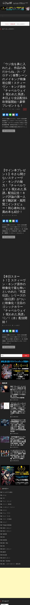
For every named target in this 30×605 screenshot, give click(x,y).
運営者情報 (7, 603)
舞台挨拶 (4, 515)
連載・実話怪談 (6, 521)
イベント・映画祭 (6, 465)
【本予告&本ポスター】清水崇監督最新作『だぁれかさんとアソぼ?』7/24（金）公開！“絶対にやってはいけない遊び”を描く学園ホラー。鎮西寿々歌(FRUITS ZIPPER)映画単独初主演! (18, 386)
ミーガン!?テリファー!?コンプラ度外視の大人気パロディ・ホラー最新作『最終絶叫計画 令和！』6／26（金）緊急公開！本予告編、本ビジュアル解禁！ (18, 415)
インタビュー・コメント (8, 468)
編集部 (4, 512)
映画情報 (4, 501)
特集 (3, 506)
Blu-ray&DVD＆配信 (7, 453)
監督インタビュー (6, 509)
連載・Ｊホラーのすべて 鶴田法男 (11, 524)
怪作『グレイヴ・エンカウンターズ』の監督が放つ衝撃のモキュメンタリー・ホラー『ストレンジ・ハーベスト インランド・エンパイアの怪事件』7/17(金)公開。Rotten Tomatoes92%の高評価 (18, 352)
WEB (3, 459)
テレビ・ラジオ (6, 477)
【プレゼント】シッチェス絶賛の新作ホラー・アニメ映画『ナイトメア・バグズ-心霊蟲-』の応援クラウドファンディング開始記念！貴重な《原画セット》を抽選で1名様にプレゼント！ (18, 369)
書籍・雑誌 (5, 503)
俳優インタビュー (6, 489)
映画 (3, 498)
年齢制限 (4, 495)
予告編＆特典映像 (6, 486)
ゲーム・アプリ (6, 474)
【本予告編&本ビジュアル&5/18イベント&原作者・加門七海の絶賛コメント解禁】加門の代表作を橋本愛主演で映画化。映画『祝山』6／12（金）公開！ (18, 402)
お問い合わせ (23, 603)
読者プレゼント (6, 518)
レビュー (4, 483)
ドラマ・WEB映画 (6, 480)
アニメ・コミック (6, 462)
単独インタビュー (6, 492)
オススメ (4, 471)
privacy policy (15, 603)
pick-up (4, 456)
